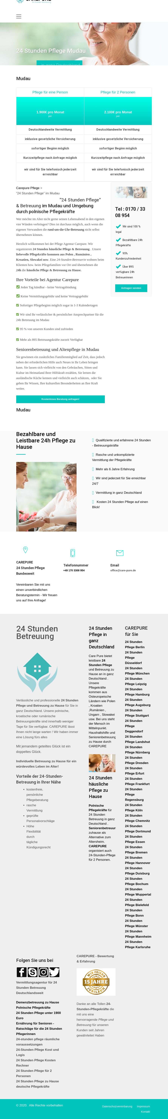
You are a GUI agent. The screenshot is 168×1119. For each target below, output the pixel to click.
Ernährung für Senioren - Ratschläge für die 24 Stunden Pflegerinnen (39, 1029)
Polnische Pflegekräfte (33, 1007)
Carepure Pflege (28, 188)
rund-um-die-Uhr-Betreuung (66, 229)
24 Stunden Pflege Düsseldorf (133, 658)
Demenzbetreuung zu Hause (37, 1002)
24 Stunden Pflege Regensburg (134, 794)
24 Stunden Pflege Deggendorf (134, 726)
